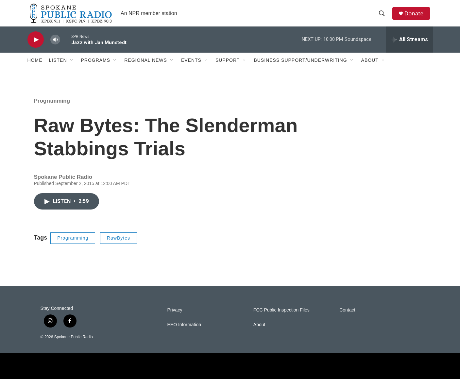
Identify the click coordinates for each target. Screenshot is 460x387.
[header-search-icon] (383, 17)
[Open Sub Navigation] (72, 68)
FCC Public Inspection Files (281, 317)
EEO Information (184, 332)
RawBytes (118, 245)
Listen (58, 68)
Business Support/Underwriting (300, 68)
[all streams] (409, 47)
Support (227, 68)
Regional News (145, 68)
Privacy (174, 317)
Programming (52, 109)
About (370, 68)
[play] (35, 47)
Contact (347, 317)
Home (35, 68)
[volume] (55, 47)
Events (191, 68)
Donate (416, 17)
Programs (96, 68)
